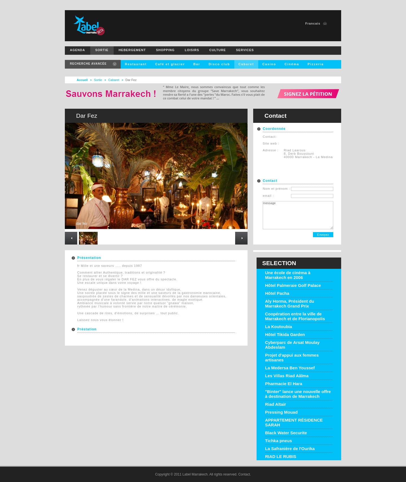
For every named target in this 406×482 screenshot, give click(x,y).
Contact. (244, 474)
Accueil (82, 80)
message (298, 215)
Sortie (98, 80)
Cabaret (113, 80)
